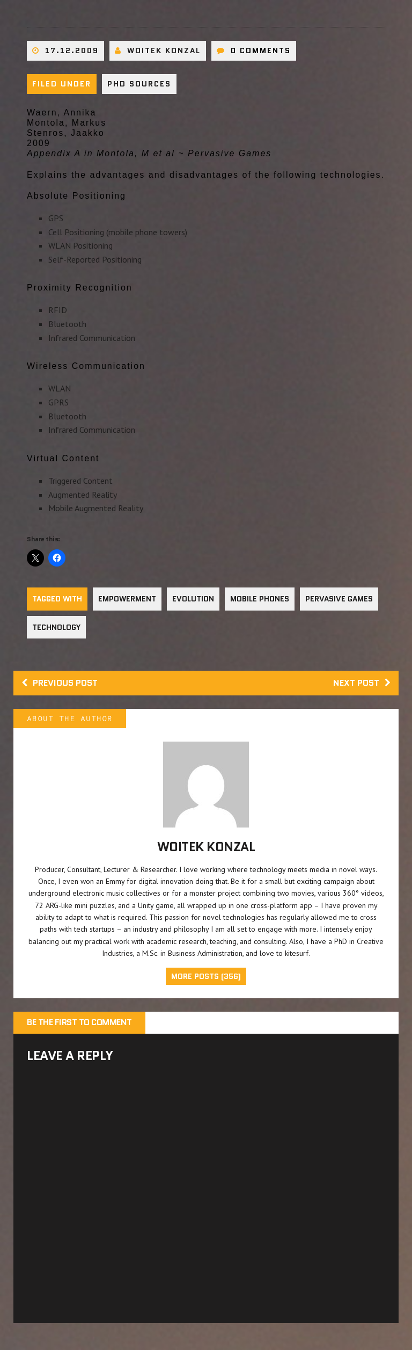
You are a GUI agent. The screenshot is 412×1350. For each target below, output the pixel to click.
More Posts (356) (206, 976)
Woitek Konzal (164, 50)
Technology (56, 627)
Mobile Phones (259, 598)
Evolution (193, 598)
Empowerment (127, 598)
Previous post (59, 683)
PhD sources (139, 83)
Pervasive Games (339, 598)
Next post (362, 683)
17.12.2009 (72, 50)
